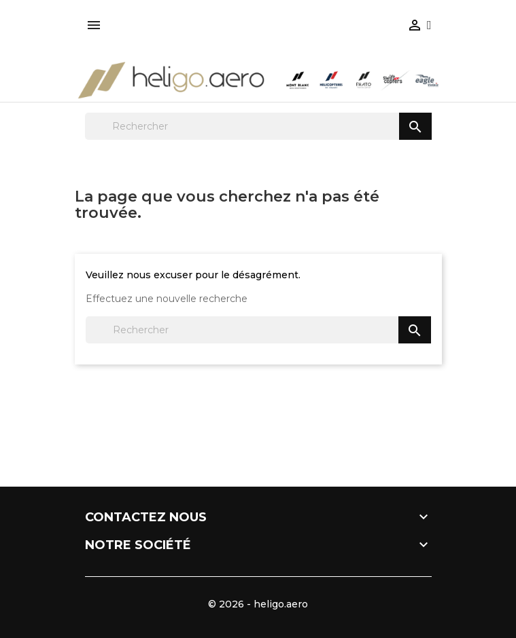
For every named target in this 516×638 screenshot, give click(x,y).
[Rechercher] (258, 126)
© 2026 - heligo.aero (258, 604)
